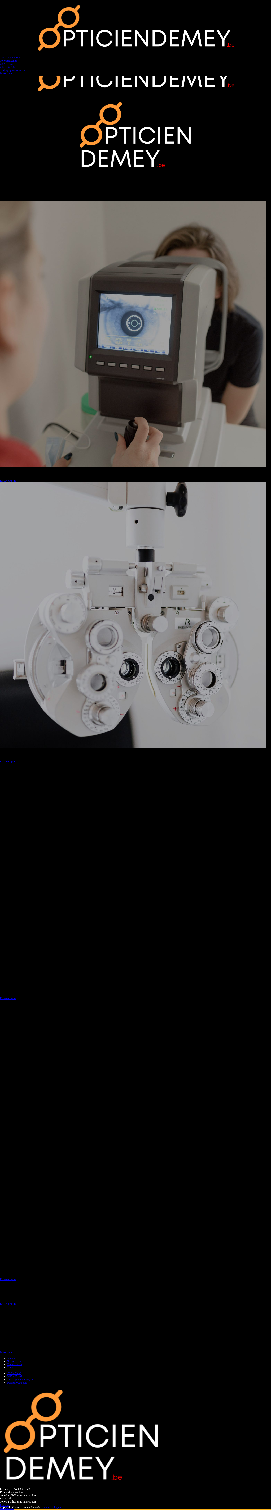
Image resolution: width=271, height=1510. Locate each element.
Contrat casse (14, 1364)
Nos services (14, 1361)
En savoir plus (8, 480)
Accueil (11, 1358)
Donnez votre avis (17, 1382)
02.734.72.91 (14, 1373)
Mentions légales (52, 1507)
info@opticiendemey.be (20, 1379)
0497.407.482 (14, 1376)
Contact (11, 1367)
